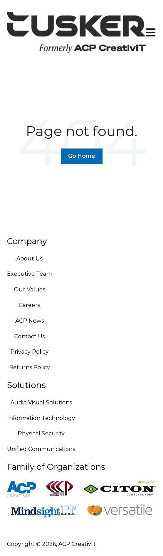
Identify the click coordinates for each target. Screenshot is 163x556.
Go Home (81, 156)
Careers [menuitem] (29, 305)
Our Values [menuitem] (29, 289)
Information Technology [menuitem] (41, 418)
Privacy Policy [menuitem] (29, 351)
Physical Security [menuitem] (41, 433)
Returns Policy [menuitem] (29, 367)
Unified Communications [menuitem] (41, 449)
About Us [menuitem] (29, 258)
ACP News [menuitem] (29, 320)
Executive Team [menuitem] (29, 274)
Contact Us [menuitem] (29, 336)
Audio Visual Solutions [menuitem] (41, 402)
